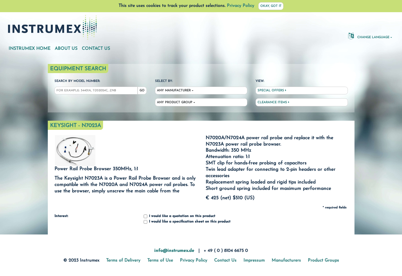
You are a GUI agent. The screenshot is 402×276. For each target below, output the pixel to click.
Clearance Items (273, 102)
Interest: (61, 216)
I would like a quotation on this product (179, 216)
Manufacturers (286, 260)
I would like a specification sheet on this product (187, 222)
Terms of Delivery (123, 260)
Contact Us (96, 49)
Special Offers (272, 90)
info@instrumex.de (174, 251)
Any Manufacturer (174, 90)
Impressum (254, 260)
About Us (66, 49)
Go (142, 90)
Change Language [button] (368, 35)
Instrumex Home (29, 49)
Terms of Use (160, 260)
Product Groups (323, 260)
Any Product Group (174, 102)
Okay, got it (271, 6)
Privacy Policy (240, 6)
